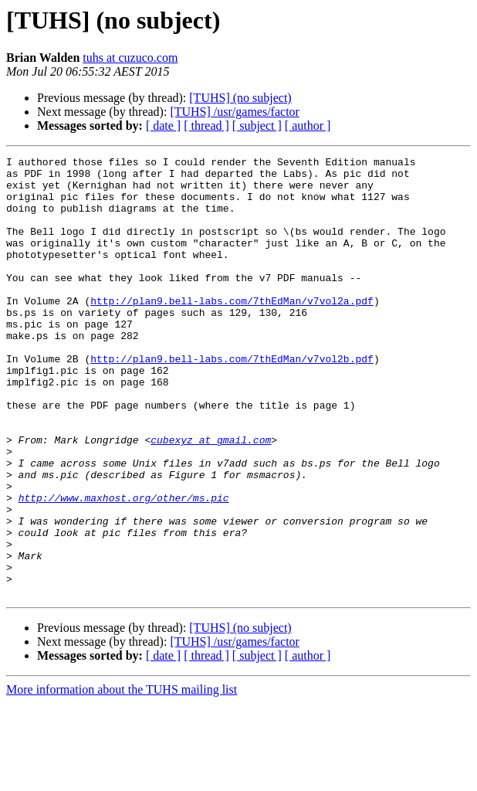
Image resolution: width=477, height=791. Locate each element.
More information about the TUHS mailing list (121, 777)
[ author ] (308, 125)
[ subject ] (257, 125)
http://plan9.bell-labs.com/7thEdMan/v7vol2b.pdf (232, 400)
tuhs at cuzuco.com (130, 57)
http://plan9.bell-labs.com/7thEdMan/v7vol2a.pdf (232, 331)
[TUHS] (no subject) (240, 97)
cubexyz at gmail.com (211, 497)
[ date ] (163, 125)
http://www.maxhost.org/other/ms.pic (124, 567)
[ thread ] (206, 125)
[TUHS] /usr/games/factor (234, 111)
